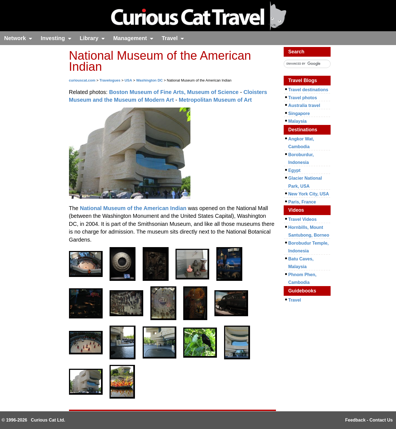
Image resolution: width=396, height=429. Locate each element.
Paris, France (302, 202)
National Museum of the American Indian (133, 208)
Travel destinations (308, 89)
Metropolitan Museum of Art (215, 100)
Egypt (294, 170)
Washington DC (149, 80)
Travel (173, 38)
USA (128, 80)
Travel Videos (302, 219)
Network (18, 38)
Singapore (299, 113)
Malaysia (297, 121)
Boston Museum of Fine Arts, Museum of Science (173, 92)
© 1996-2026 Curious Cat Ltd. (33, 420)
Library (92, 38)
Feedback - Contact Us (369, 420)
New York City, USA (308, 194)
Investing (56, 38)
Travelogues (109, 80)
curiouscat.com (82, 80)
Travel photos (302, 97)
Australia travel (304, 105)
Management (133, 38)
